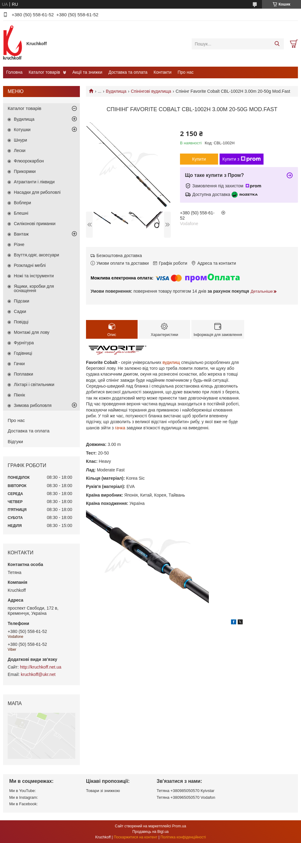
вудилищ (171, 362)
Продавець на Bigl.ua (150, 831)
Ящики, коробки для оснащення (34, 288)
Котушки (22, 129)
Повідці (21, 321)
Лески (19, 150)
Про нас (186, 72)
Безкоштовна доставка (119, 255)
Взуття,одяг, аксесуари (36, 254)
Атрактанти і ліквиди (34, 181)
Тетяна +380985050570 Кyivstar (185, 790)
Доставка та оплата (127, 72)
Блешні (21, 213)
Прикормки (25, 171)
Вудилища (116, 91)
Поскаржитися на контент (135, 837)
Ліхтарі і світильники (34, 384)
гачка (120, 427)
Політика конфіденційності (183, 837)
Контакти (162, 72)
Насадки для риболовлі (37, 192)
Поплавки (23, 374)
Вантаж (21, 234)
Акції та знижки (87, 72)
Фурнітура (24, 342)
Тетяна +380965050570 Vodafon (186, 797)
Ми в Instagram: (23, 797)
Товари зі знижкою (103, 790)
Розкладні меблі (30, 265)
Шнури (20, 140)
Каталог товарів (44, 72)
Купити (199, 159)
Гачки (19, 363)
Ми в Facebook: (23, 804)
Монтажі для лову (31, 332)
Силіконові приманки (35, 223)
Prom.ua (179, 826)
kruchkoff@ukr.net (38, 674)
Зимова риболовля (33, 405)
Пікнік (19, 394)
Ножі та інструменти (34, 275)
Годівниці (23, 353)
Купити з (241, 159)
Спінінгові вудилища (151, 91)
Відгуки (15, 441)
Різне (19, 244)
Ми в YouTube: (22, 790)
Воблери (22, 202)
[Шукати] (277, 43)
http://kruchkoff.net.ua (40, 667)
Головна (14, 72)
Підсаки (21, 301)
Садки (20, 311)
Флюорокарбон (29, 160)
